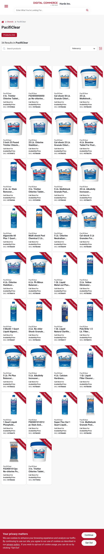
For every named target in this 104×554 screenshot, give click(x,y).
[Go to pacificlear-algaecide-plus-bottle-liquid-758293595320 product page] (13, 229)
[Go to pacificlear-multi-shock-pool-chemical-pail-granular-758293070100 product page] (90, 89)
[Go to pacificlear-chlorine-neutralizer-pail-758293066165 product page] (65, 229)
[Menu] (6, 6)
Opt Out (89, 542)
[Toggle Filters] (100, 48)
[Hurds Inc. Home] (45, 4)
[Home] (2, 21)
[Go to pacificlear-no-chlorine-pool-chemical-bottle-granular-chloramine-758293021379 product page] (39, 322)
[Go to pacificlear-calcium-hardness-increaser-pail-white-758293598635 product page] (65, 368)
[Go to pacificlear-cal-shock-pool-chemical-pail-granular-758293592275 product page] (65, 135)
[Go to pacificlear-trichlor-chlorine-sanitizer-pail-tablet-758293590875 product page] (13, 135)
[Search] (87, 10)
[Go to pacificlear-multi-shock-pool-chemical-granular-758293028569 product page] (90, 415)
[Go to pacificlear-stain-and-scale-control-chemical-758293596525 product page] (39, 415)
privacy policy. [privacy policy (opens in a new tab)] (13, 544)
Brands (10, 22)
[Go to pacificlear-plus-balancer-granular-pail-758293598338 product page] (13, 368)
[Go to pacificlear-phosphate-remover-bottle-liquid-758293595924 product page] (13, 415)
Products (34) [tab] (9, 35)
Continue (89, 535)
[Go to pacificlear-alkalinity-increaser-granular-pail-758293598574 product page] (90, 182)
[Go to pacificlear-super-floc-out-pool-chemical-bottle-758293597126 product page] (65, 415)
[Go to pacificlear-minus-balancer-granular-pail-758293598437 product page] (39, 275)
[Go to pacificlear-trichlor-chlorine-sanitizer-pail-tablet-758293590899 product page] (13, 89)
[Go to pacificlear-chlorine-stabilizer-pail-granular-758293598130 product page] (13, 275)
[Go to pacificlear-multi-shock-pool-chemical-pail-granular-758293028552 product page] (65, 182)
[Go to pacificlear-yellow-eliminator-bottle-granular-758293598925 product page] (90, 275)
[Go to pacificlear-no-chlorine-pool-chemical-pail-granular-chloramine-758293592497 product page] (39, 89)
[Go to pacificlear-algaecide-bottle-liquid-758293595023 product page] (13, 322)
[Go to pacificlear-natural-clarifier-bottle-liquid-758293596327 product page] (65, 322)
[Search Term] (52, 10)
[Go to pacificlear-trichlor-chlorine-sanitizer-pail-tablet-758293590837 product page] (39, 182)
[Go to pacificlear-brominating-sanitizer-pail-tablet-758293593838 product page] (90, 135)
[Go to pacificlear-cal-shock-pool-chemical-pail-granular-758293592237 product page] (90, 229)
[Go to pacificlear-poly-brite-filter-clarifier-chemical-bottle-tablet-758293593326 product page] (90, 322)
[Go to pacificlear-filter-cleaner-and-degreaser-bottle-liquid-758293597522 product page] (90, 368)
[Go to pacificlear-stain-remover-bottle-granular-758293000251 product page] (13, 182)
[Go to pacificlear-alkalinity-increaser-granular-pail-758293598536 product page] (39, 368)
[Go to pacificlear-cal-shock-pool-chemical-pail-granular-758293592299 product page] (65, 89)
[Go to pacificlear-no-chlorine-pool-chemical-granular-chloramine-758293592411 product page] (13, 462)
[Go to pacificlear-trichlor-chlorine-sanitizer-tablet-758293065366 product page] (39, 462)
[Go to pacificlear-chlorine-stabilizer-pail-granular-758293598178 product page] (39, 135)
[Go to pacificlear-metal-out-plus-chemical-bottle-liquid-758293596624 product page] (65, 275)
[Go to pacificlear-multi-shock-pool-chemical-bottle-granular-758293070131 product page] (39, 229)
